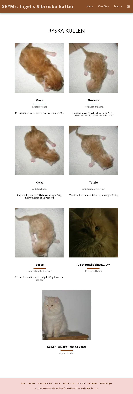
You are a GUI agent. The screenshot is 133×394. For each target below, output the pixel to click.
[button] (128, 6)
